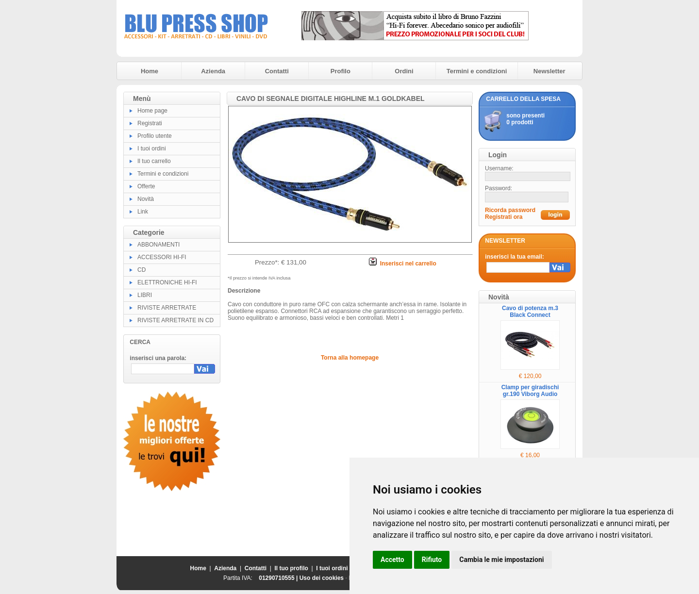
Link (142, 211)
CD (141, 269)
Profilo (340, 71)
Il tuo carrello (154, 161)
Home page (152, 110)
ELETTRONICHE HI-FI (167, 282)
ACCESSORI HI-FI (161, 257)
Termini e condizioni (477, 71)
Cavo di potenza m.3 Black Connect (530, 311)
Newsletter (549, 71)
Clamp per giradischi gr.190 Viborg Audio (530, 390)
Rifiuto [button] (432, 559)
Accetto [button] (392, 559)
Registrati (149, 123)
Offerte (146, 186)
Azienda (213, 71)
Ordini (404, 71)
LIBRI (144, 295)
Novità (145, 199)
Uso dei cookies (322, 578)
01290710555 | (279, 578)
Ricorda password (510, 210)
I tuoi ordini (151, 148)
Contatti (277, 71)
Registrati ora (503, 217)
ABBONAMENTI (158, 244)
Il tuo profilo (291, 568)
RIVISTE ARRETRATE (166, 307)
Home (149, 71)
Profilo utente (154, 135)
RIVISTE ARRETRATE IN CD (175, 320)
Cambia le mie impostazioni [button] (501, 559)
